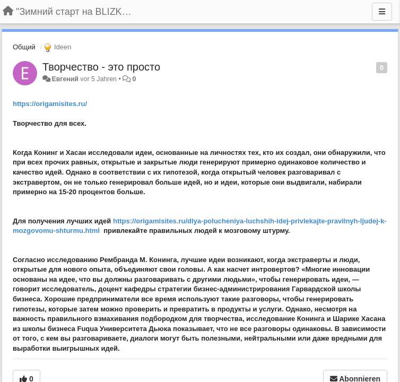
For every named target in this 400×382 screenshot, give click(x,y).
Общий (24, 47)
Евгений (64, 79)
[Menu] (382, 12)
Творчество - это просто (101, 67)
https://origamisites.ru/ (50, 104)
